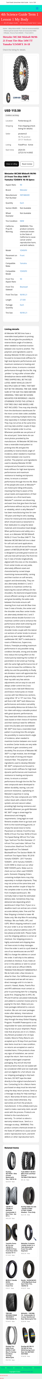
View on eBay (11, 164)
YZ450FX (23, 250)
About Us (10, 1368)
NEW (22, 221)
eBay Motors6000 (14, 28)
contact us (18, 1368)
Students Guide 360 (26, 1372)
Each (22, 203)
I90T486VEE (25, 195)
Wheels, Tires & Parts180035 (13, 33)
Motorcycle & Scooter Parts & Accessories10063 (20, 31)
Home (5, 28)
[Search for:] (40, 8)
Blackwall (24, 287)
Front (22, 255)
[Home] (1, 23)
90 (21, 185)
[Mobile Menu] (37, 8)
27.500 (23, 300)
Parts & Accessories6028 (30, 28)
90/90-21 (23, 294)
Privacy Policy (28, 1368)
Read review (27, 164)
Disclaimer (37, 1368)
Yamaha (23, 263)
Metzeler (23, 190)
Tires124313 (29, 33)
